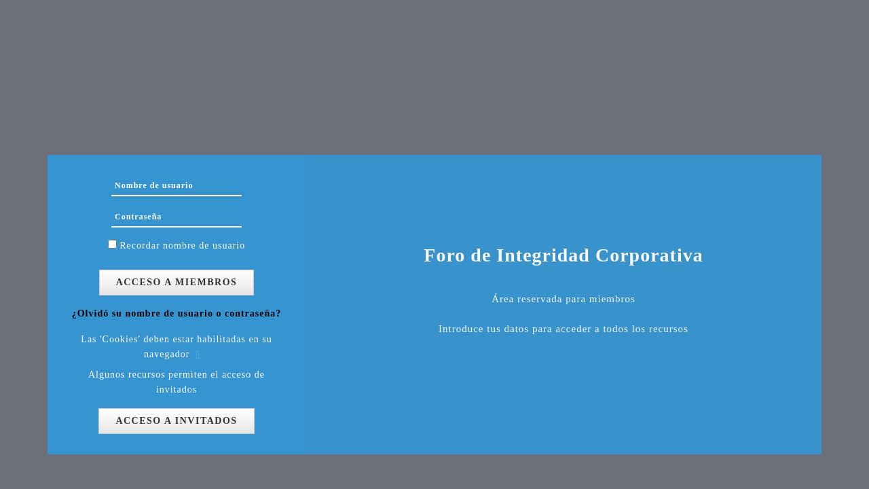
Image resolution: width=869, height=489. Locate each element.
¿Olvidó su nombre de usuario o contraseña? (177, 313)
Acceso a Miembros (177, 282)
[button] (201, 355)
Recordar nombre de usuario (182, 245)
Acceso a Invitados (176, 421)
